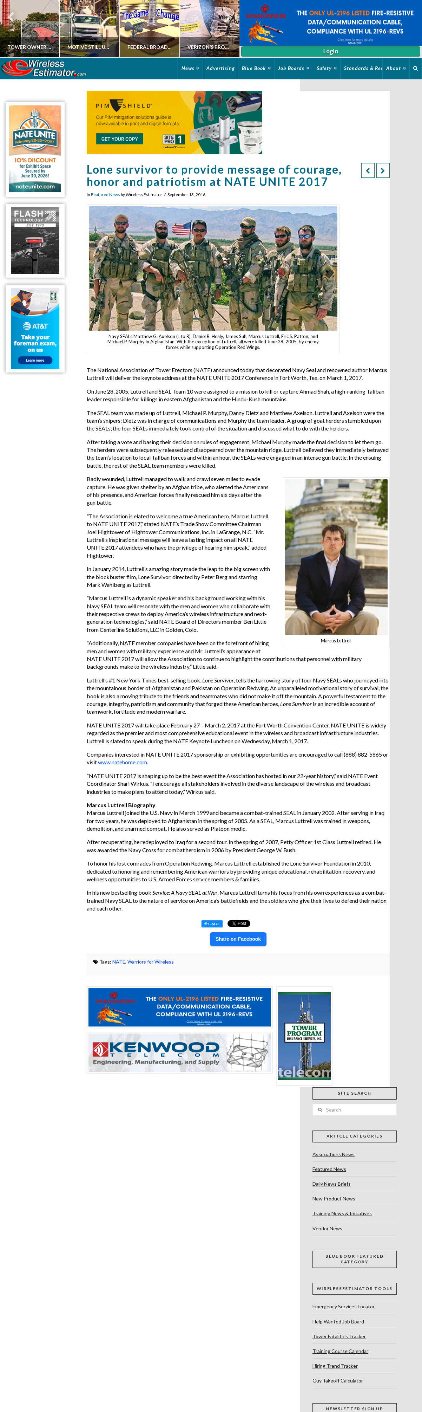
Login (330, 51)
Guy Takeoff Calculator (337, 1381)
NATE (118, 962)
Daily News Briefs (331, 1184)
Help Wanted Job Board (338, 1321)
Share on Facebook (238, 939)
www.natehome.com (122, 762)
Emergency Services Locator (343, 1306)
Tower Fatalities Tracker (339, 1336)
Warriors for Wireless (150, 962)
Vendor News (327, 1228)
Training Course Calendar (340, 1351)
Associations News (333, 1154)
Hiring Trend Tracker (335, 1366)
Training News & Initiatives (342, 1213)
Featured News (105, 194)
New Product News (333, 1199)
